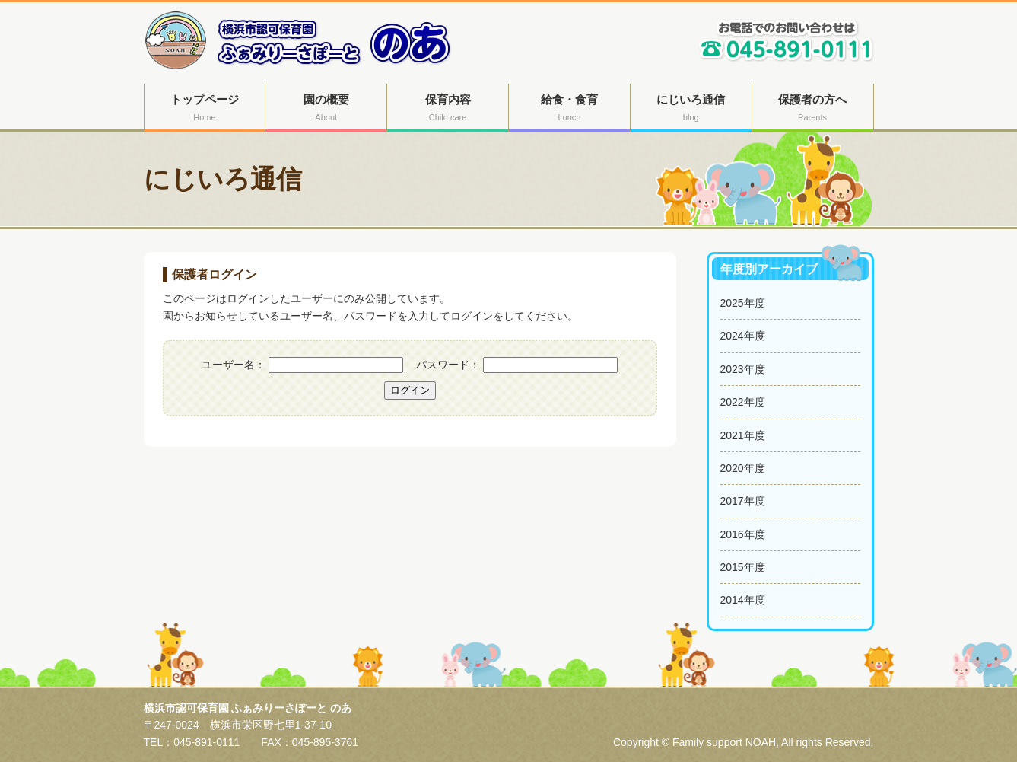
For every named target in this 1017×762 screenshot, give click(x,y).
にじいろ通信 (691, 109)
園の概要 (325, 109)
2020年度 (742, 468)
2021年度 (742, 435)
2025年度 (742, 303)
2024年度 (742, 336)
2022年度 (742, 402)
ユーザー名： (233, 365)
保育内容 (447, 109)
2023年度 (742, 369)
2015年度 (742, 567)
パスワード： (448, 365)
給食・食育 (569, 109)
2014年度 (742, 600)
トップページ (205, 109)
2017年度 (742, 501)
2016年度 (742, 534)
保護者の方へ (812, 109)
